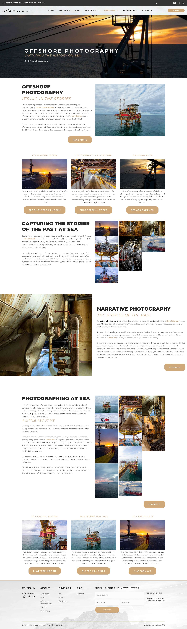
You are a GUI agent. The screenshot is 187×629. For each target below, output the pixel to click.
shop (176, 10)
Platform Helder (93, 571)
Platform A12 (142, 571)
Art (60, 594)
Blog (77, 10)
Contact (147, 10)
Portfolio (91, 10)
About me (64, 10)
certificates (77, 116)
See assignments (142, 210)
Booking (174, 367)
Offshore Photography (46, 602)
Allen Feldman (172, 321)
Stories (62, 597)
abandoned (29, 239)
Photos (43, 607)
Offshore (109, 10)
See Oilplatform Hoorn (45, 210)
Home (51, 10)
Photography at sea (93, 210)
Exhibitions (45, 611)
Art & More (128, 10)
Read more (80, 140)
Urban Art (112, 338)
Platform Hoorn (44, 571)
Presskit (80, 594)
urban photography (45, 107)
